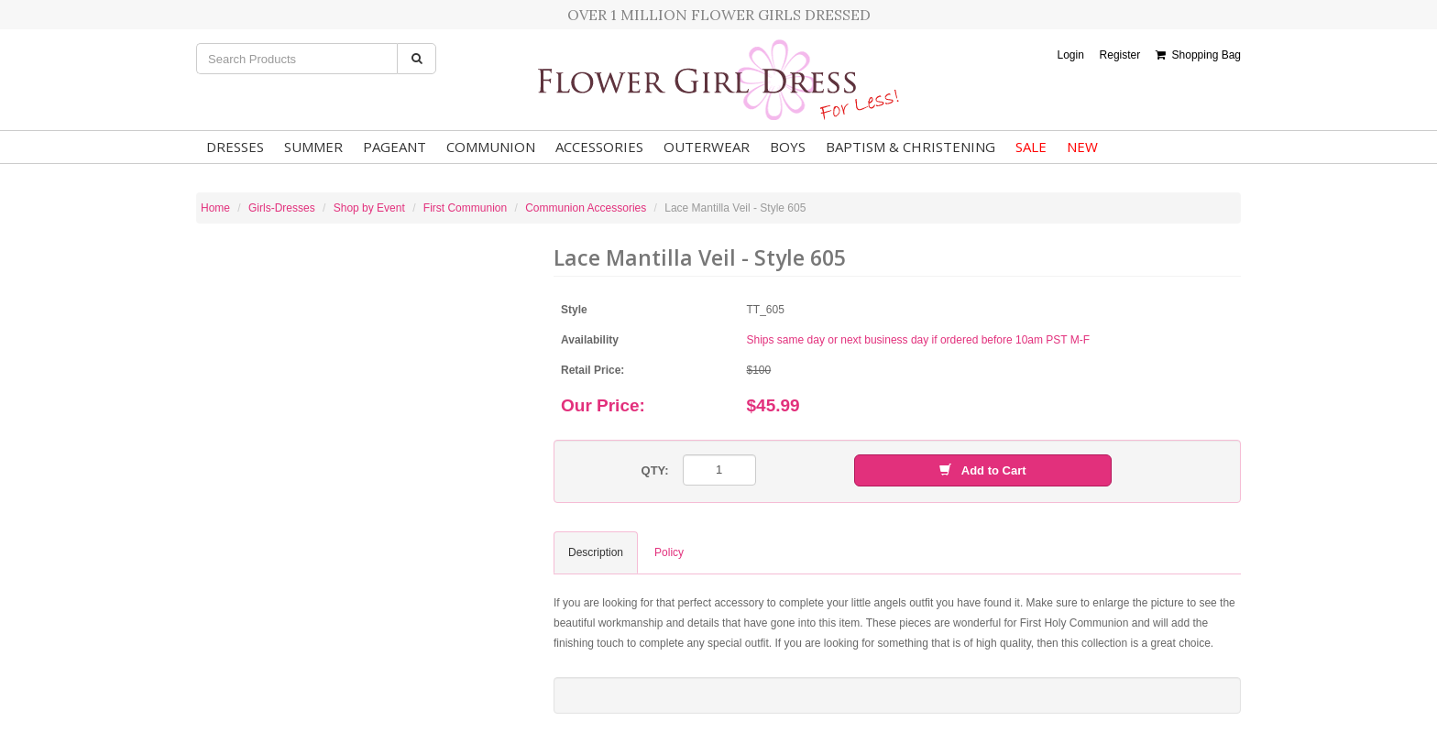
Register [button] (1120, 55)
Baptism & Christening (910, 146)
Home (215, 208)
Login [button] (1070, 55)
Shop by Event (369, 208)
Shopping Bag (1198, 55)
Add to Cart (982, 470)
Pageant (394, 146)
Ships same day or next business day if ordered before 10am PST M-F (919, 339)
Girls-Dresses (281, 208)
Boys (788, 146)
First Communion (465, 208)
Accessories (599, 146)
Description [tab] (595, 552)
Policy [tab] (669, 552)
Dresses (235, 146)
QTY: (655, 470)
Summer (313, 146)
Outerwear (707, 146)
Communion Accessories (585, 208)
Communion (490, 146)
